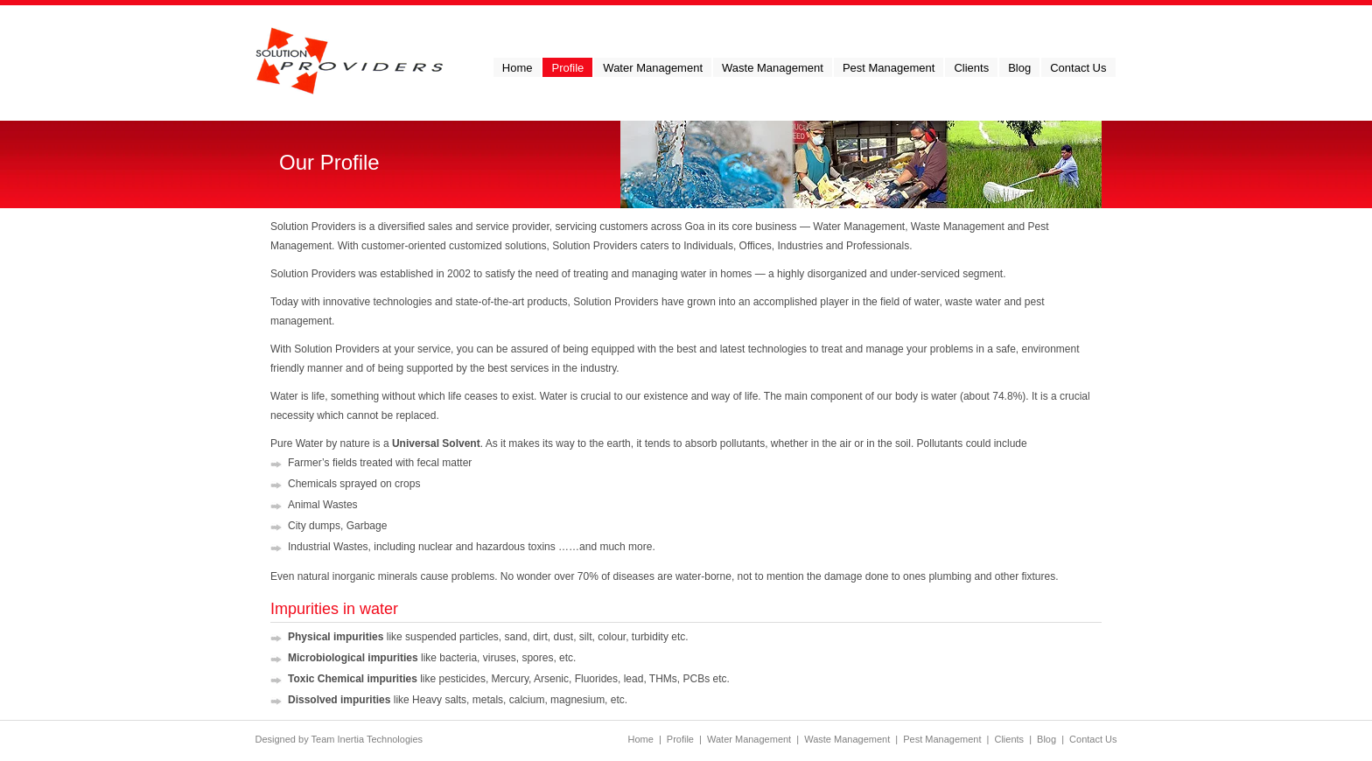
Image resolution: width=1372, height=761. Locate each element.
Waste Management (847, 739)
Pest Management (942, 739)
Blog (1046, 739)
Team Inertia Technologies (368, 739)
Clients (1009, 739)
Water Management (749, 739)
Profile (680, 739)
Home (640, 739)
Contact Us (1092, 739)
